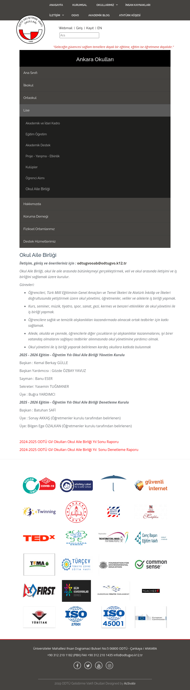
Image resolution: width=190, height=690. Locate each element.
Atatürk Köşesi (130, 15)
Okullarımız (105, 5)
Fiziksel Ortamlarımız (39, 229)
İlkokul (28, 85)
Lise (26, 110)
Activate (129, 683)
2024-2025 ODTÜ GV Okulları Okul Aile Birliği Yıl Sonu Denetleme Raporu (78, 449)
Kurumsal (79, 5)
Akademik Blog (99, 15)
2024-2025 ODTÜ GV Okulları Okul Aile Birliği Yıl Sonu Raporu (69, 441)
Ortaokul (30, 98)
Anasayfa (56, 5)
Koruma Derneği (35, 216)
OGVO (75, 15)
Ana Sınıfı (30, 73)
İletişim (54, 15)
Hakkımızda (32, 204)
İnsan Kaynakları (137, 5)
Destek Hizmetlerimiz (39, 241)
